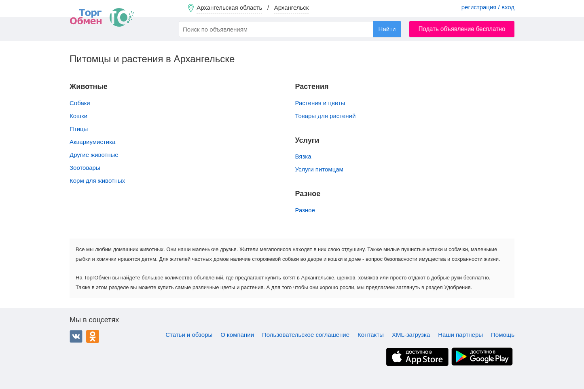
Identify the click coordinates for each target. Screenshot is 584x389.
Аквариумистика (92, 141)
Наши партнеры (460, 334)
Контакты (371, 334)
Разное (305, 210)
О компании (237, 334)
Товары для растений (325, 115)
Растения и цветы (320, 102)
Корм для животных (97, 180)
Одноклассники (92, 336)
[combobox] (290, 29)
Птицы (79, 128)
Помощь (502, 334)
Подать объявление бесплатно (462, 28)
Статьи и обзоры (188, 334)
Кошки (78, 115)
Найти (387, 28)
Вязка (303, 156)
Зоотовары (85, 167)
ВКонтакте (76, 336)
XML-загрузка (411, 334)
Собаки (80, 102)
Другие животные (94, 154)
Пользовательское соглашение (305, 334)
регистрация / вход (487, 7)
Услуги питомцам (319, 169)
